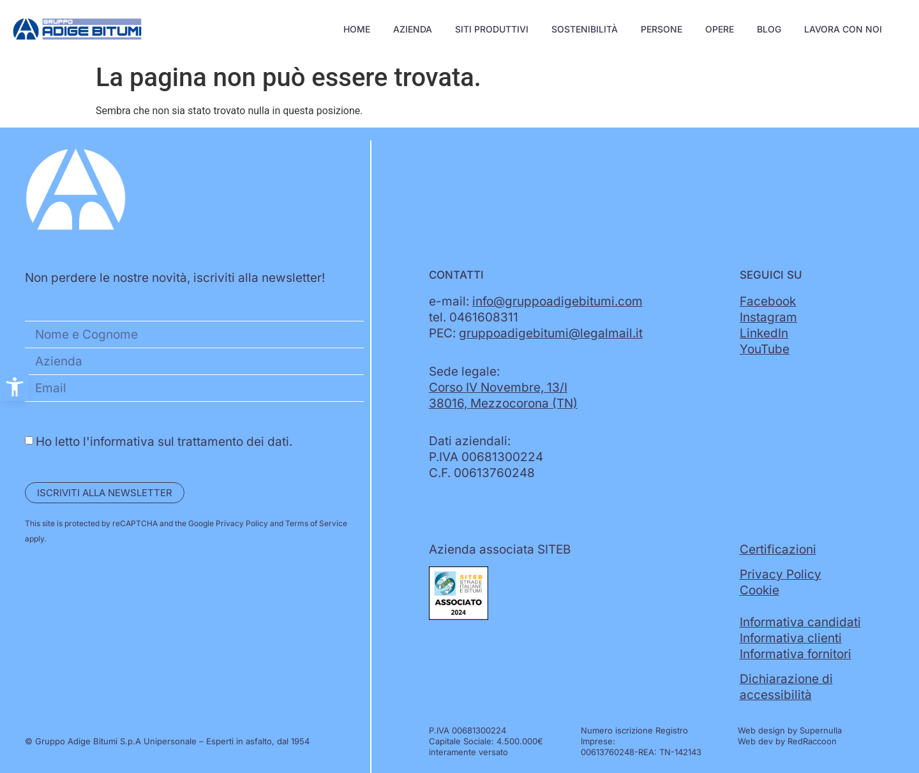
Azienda (412, 29)
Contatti (456, 275)
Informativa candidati (800, 622)
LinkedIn (764, 333)
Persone (661, 29)
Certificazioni (778, 549)
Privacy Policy (242, 523)
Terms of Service (316, 523)
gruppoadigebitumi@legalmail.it (551, 333)
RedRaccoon (812, 741)
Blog (769, 29)
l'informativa (118, 441)
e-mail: (536, 301)
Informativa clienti (791, 638)
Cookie (759, 590)
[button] (14, 387)
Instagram (768, 317)
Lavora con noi (843, 29)
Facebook (768, 301)
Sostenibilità (584, 29)
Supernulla (821, 730)
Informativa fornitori (795, 654)
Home (356, 29)
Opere (719, 29)
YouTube (764, 349)
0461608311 (483, 317)
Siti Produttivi (491, 29)
